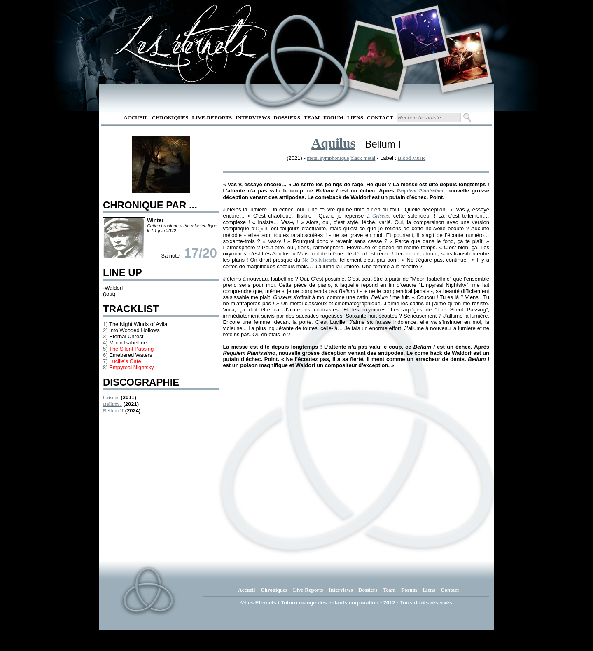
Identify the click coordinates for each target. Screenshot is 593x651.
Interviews (253, 118)
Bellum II (113, 410)
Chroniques (170, 118)
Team (312, 118)
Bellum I (112, 404)
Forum (333, 118)
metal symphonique (328, 158)
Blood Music (412, 158)
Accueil (136, 118)
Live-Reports (212, 118)
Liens (355, 118)
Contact (380, 118)
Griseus (111, 397)
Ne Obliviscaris (319, 260)
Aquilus (333, 143)
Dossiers (287, 118)
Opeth (262, 228)
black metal (362, 158)
